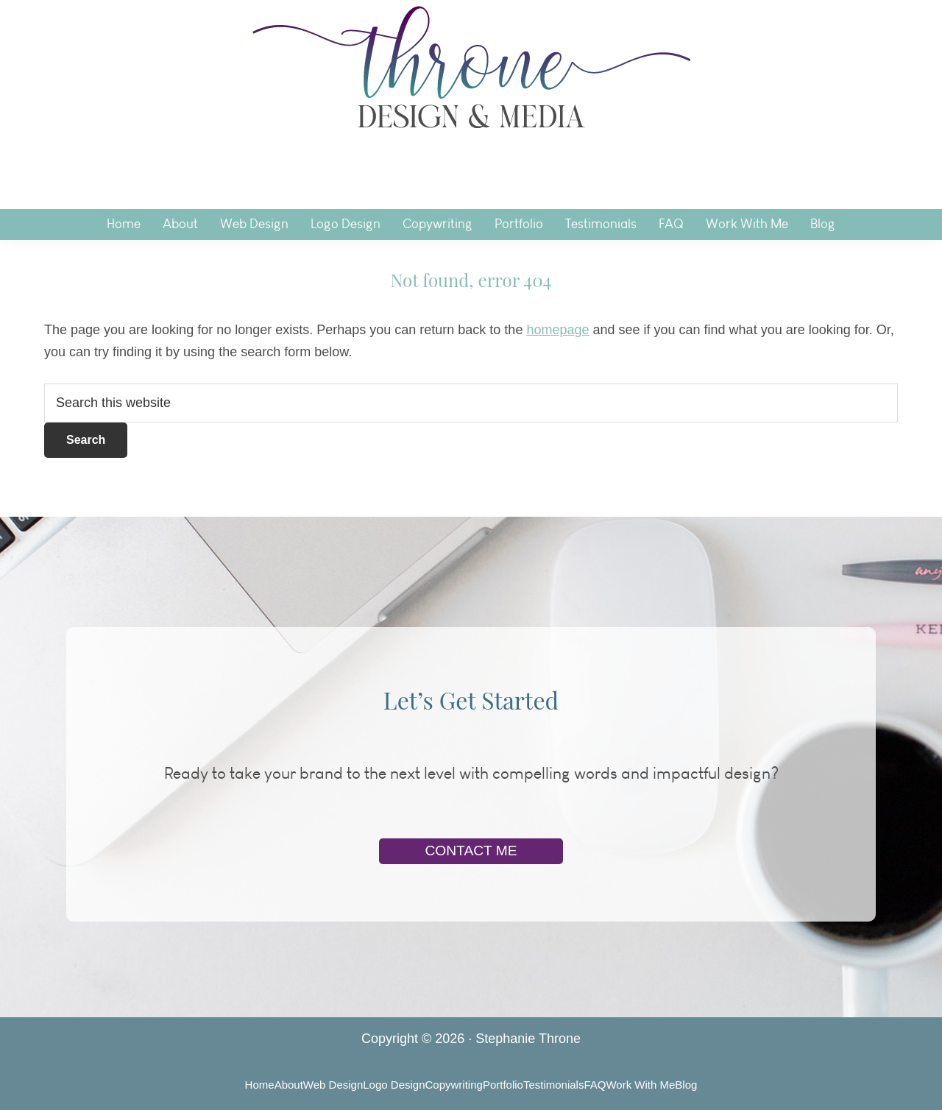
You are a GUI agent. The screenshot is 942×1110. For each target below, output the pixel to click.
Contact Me (471, 850)
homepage (557, 329)
